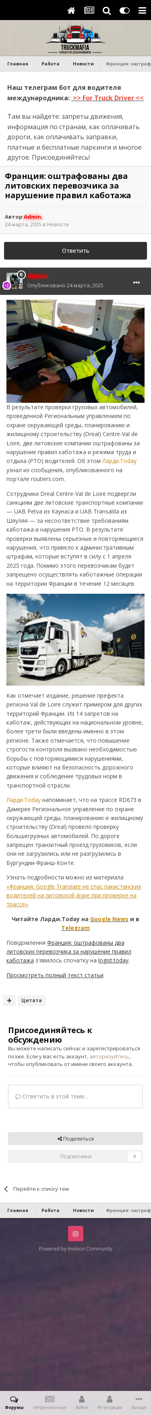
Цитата (31, 1000)
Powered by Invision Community (75, 1248)
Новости (58, 224)
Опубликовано (65, 285)
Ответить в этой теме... (51, 1096)
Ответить (75, 250)
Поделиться (76, 1139)
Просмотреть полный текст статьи (54, 975)
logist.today (113, 960)
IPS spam (48, 1288)
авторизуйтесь (109, 1056)
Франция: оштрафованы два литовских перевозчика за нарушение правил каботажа (68, 951)
